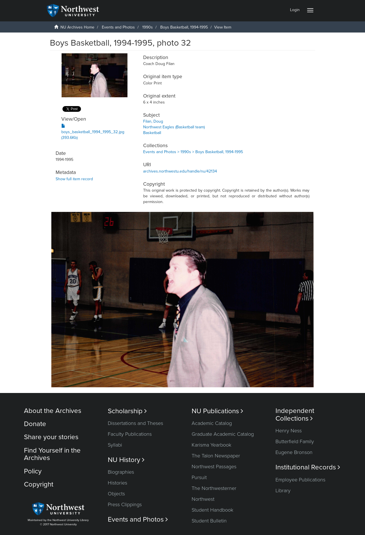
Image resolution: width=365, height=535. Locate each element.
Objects (116, 494)
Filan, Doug (153, 121)
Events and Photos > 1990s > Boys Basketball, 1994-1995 (193, 151)
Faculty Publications (130, 434)
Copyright (38, 484)
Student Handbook (212, 510)
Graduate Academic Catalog (223, 434)
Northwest (203, 499)
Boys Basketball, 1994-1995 (184, 27)
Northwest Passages (214, 466)
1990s (147, 27)
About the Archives (52, 411)
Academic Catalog (212, 423)
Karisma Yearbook (211, 445)
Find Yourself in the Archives (52, 454)
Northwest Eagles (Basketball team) (174, 127)
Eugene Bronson (294, 452)
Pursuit (199, 477)
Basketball (152, 132)
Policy (33, 471)
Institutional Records (307, 467)
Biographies (121, 472)
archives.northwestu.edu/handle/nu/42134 (180, 171)
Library (283, 490)
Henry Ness (288, 430)
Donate (35, 424)
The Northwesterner (214, 488)
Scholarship (127, 411)
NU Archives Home (77, 27)
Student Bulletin (209, 521)
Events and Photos (118, 27)
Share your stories (51, 437)
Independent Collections (294, 415)
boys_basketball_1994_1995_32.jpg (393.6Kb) (92, 132)
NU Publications (217, 411)
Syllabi (115, 445)
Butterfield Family (294, 441)
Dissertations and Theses (135, 423)
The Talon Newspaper (216, 456)
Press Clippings (125, 504)
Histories (117, 483)
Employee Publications (300, 480)
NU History (126, 460)
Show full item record (74, 179)
